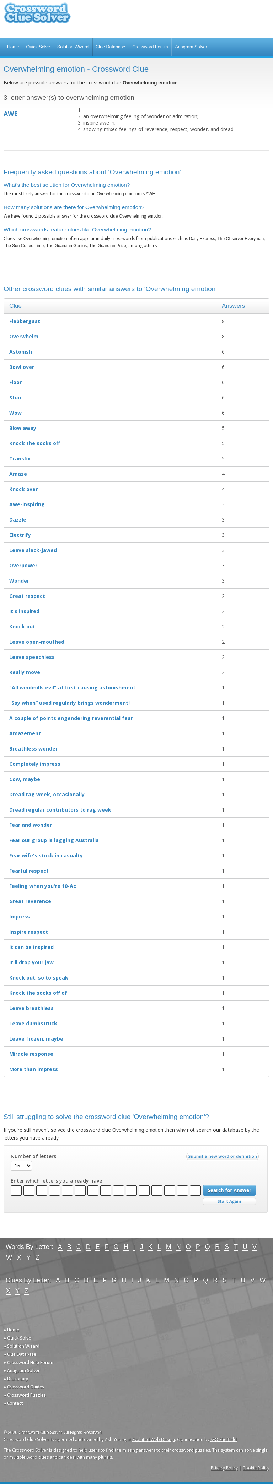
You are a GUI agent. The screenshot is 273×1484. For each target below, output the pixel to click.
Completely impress (34, 763)
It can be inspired (31, 947)
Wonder (19, 580)
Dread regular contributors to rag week (60, 809)
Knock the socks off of (38, 992)
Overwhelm (23, 336)
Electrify (20, 534)
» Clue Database (20, 1354)
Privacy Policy (224, 1468)
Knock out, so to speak (38, 977)
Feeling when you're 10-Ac (42, 886)
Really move (24, 672)
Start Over (229, 1201)
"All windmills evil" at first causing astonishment (72, 687)
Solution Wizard (73, 46)
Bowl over (21, 367)
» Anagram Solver (22, 1371)
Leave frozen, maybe (36, 1038)
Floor (15, 382)
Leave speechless (32, 657)
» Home (11, 1330)
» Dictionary (16, 1379)
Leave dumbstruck (33, 1023)
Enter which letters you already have (56, 1181)
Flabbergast (24, 321)
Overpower (23, 565)
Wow (15, 412)
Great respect (27, 596)
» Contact (13, 1403)
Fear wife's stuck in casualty (46, 855)
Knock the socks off (34, 443)
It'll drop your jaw (31, 962)
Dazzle (17, 519)
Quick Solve (38, 46)
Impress (19, 916)
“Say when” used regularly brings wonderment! (69, 702)
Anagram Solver (191, 46)
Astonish (20, 351)
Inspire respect (28, 931)
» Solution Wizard (21, 1346)
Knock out (22, 626)
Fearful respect (29, 870)
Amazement (25, 733)
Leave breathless (31, 1008)
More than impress (33, 1069)
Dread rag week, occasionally (47, 794)
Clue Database (110, 46)
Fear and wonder (30, 825)
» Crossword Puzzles (25, 1395)
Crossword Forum (150, 46)
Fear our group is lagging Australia (54, 840)
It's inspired (24, 611)
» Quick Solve (17, 1338)
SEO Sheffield (223, 1439)
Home (13, 46)
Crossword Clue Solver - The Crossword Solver (37, 16)
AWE (11, 113)
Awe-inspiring (27, 504)
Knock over (23, 489)
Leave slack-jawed (33, 550)
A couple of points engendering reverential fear (71, 718)
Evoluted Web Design (153, 1439)
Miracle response (31, 1054)
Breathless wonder (33, 748)
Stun (15, 397)
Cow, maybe (24, 779)
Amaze (18, 473)
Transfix (20, 458)
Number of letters (33, 1156)
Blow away (22, 428)
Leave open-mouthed (36, 641)
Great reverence (30, 901)
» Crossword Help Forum (28, 1362)
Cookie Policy (255, 1468)
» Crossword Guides (24, 1387)
